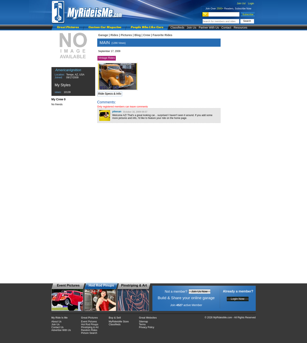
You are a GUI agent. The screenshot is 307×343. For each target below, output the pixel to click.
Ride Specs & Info (109, 93)
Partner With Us (209, 27)
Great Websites (148, 317)
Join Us (191, 27)
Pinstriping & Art (89, 327)
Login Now (237, 298)
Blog (137, 35)
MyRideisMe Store (119, 321)
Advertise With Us (61, 330)
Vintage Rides (106, 57)
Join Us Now (199, 291)
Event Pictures (89, 321)
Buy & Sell (115, 317)
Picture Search (89, 333)
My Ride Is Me (59, 317)
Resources (240, 27)
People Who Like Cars (147, 27)
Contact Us (57, 327)
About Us (56, 321)
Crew (146, 35)
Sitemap (143, 321)
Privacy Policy (146, 327)
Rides (114, 35)
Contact (226, 27)
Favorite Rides (162, 35)
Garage (103, 35)
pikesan (117, 111)
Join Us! (241, 3)
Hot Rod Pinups (89, 324)
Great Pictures (68, 27)
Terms (142, 324)
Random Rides (89, 330)
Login (251, 3)
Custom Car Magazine (104, 27)
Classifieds (177, 27)
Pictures (126, 35)
